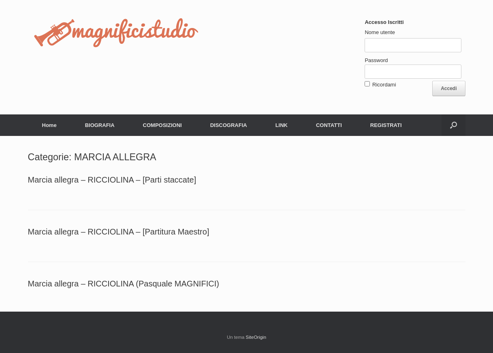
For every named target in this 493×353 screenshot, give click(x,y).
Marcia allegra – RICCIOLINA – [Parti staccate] (112, 179)
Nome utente (380, 32)
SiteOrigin (256, 337)
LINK (281, 125)
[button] (453, 125)
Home (49, 125)
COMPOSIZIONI (162, 125)
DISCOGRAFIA (228, 125)
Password (376, 60)
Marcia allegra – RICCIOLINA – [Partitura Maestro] (118, 231)
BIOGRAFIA (100, 125)
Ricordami (384, 85)
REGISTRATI (386, 125)
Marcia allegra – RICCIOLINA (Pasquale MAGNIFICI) (123, 283)
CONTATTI (329, 125)
